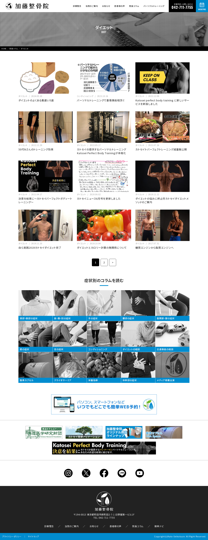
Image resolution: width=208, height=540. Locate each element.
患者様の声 (119, 6)
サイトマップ (33, 536)
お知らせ (106, 6)
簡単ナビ (159, 526)
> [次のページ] (113, 262)
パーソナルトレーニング (153, 6)
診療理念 (77, 6)
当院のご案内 (92, 6)
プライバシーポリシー (12, 536)
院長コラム (134, 6)
